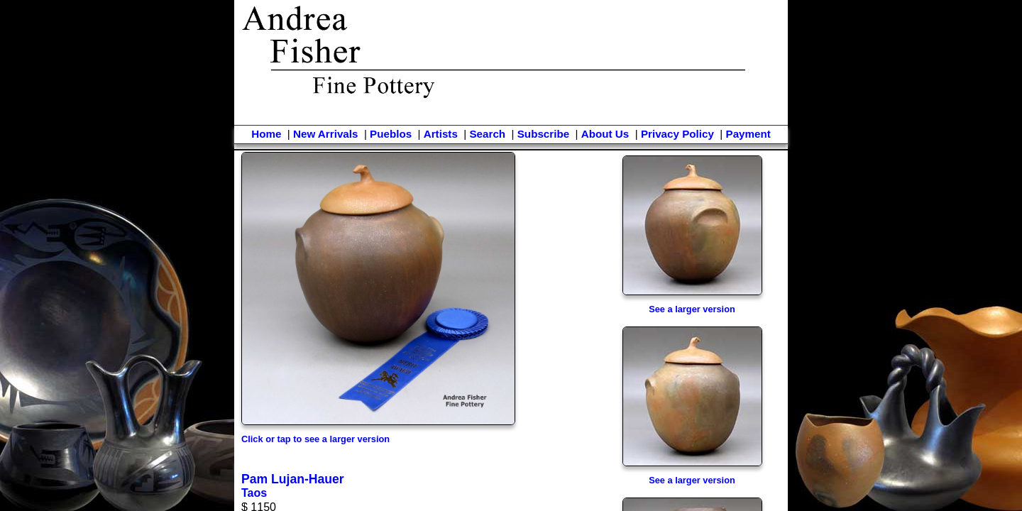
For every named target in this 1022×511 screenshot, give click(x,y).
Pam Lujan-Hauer (292, 479)
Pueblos (391, 134)
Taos (254, 493)
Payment (748, 134)
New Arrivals (325, 134)
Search (487, 134)
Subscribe (543, 134)
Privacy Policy (677, 134)
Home (266, 134)
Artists (441, 134)
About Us (605, 134)
